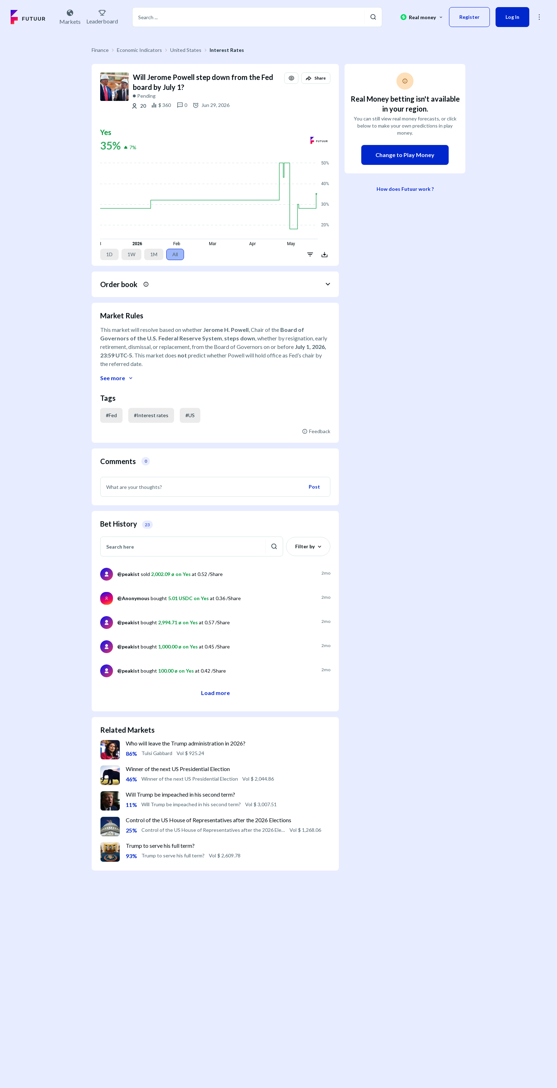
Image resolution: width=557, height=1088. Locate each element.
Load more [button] (215, 692)
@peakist (128, 574)
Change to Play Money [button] (404, 154)
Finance (100, 50)
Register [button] (469, 17)
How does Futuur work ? (405, 189)
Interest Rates (227, 50)
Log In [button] (512, 17)
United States (185, 50)
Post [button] (314, 487)
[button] (539, 17)
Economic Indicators (139, 50)
